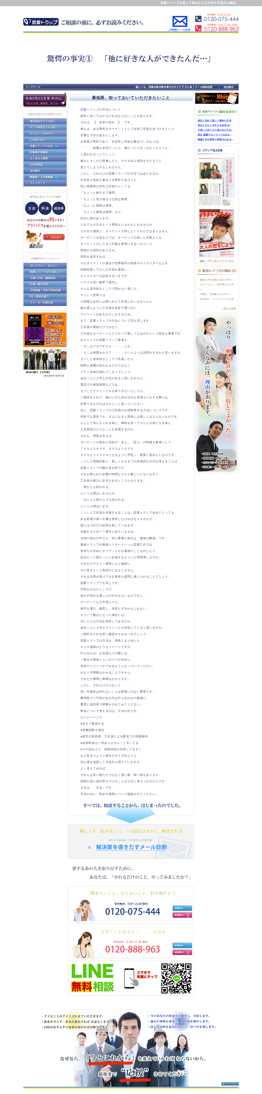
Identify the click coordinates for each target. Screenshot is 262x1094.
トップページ (33, 87)
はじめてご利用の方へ (45, 134)
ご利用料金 (45, 165)
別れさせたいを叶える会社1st (214, 125)
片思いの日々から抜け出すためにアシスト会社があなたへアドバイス (216, 130)
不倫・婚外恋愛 (45, 284)
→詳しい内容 (229, 308)
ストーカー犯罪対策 (45, 303)
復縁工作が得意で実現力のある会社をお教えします (216, 139)
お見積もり (182, 915)
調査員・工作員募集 (40, 177)
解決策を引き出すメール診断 (131, 841)
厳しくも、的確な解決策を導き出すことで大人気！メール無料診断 (176, 87)
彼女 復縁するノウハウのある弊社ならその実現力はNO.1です (216, 134)
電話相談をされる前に (45, 121)
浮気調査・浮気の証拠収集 (45, 291)
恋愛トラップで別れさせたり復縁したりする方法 (41, 20)
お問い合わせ (182, 908)
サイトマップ (45, 183)
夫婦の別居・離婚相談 (45, 278)
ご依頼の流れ (45, 140)
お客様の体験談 (45, 152)
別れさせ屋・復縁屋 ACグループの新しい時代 (46, 103)
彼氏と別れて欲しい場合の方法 (214, 120)
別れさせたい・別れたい (45, 266)
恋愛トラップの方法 (40, 146)
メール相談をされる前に (45, 128)
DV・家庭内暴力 (45, 297)
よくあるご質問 (45, 158)
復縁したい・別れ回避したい (45, 272)
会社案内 (229, 87)
